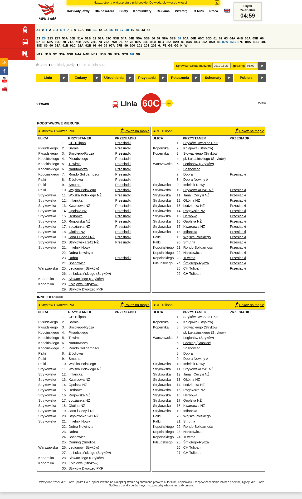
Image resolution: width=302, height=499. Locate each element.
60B (193, 38)
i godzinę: (238, 65)
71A (70, 42)
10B (88, 30)
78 (131, 42)
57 (159, 38)
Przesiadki (123, 143)
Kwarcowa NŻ (79, 206)
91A (57, 45)
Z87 (57, 38)
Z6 (44, 38)
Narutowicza (78, 169)
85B (212, 42)
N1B (47, 54)
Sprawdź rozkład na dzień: (194, 65)
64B (240, 38)
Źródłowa (75, 179)
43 (143, 30)
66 (262, 38)
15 (111, 30)
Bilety (123, 11)
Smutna (74, 185)
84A (189, 42)
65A (248, 38)
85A (204, 42)
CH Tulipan (77, 143)
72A (86, 42)
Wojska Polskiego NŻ (85, 195)
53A (101, 38)
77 (126, 42)
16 (116, 30)
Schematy (213, 78)
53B (116, 38)
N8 (132, 54)
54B (131, 38)
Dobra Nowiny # (80, 253)
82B (176, 42)
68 (43, 42)
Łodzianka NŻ (79, 226)
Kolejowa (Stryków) (83, 284)
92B (88, 45)
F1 (164, 45)
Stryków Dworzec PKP (85, 289)
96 (105, 45)
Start (41, 65)
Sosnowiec (76, 263)
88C (263, 42)
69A (50, 42)
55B (147, 38)
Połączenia (180, 78)
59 (179, 38)
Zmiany (81, 78)
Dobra (73, 258)
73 (100, 42)
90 (51, 45)
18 (127, 30)
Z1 (38, 30)
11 (95, 30)
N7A (117, 54)
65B (255, 38)
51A (80, 38)
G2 (176, 45)
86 (218, 42)
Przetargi (181, 11)
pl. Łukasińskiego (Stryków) (89, 274)
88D (39, 45)
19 (132, 30)
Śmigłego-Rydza (81, 153)
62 (220, 38)
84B (197, 42)
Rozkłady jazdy (63, 65)
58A (165, 38)
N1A (39, 54)
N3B (70, 54)
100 (132, 45)
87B (233, 42)
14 (105, 30)
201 (146, 45)
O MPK (199, 11)
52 (94, 38)
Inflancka (75, 200)
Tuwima (74, 164)
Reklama (163, 11)
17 (121, 30)
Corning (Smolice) (82, 442)
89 (46, 45)
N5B (102, 54)
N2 (55, 54)
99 (126, 45)
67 (38, 42)
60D (209, 38)
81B (161, 42)
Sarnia (73, 148)
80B (145, 42)
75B (114, 42)
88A (248, 42)
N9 (138, 54)
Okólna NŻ (76, 232)
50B (72, 38)
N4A (78, 54)
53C (108, 38)
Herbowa (75, 216)
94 (100, 45)
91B (65, 45)
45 (148, 30)
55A (139, 38)
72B (93, 42)
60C (201, 38)
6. (159, 45)
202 (153, 45)
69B (57, 42)
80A (138, 42)
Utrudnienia (113, 78)
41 (138, 30)
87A (225, 42)
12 (100, 30)
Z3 (38, 38)
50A (65, 38)
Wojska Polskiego (82, 190)
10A (81, 30)
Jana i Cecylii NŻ (81, 237)
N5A (94, 54)
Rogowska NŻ (79, 221)
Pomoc (262, 102)
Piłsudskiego (78, 159)
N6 (110, 54)
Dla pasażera (104, 11)
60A (186, 38)
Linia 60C (98, 65)
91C (73, 45)
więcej (182, 2)
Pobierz (246, 78)
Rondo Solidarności (83, 174)
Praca (213, 11)
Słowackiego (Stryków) (86, 279)
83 (183, 42)
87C (240, 42)
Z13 (50, 38)
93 (95, 45)
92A (80, 45)
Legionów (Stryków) (83, 268)
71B (78, 42)
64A (232, 38)
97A (112, 45)
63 (226, 38)
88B (255, 42)
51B (88, 38)
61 (215, 38)
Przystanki (147, 78)
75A (106, 42)
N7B (125, 54)
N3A (62, 54)
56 (153, 38)
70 (64, 42)
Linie (82, 65)
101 (139, 45)
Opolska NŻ (77, 211)
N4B (86, 54)
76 (120, 42)
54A (124, 38)
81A (153, 42)
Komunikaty (142, 11)
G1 (170, 45)
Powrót (44, 103)
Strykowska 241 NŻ (83, 242)
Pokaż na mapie (134, 131)
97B (119, 45)
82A (168, 42)
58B (172, 38)
